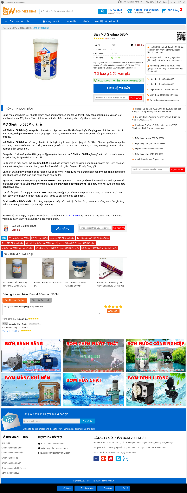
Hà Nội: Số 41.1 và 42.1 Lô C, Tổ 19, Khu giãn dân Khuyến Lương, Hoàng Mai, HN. (165, 49)
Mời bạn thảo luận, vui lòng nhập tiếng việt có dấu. (51, 309)
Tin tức (86, 21)
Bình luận (110, 39)
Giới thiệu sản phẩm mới (106, 21)
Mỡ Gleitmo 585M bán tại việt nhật (17, 248)
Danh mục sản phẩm (20, 21)
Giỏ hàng (173, 10)
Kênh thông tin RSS (10, 473)
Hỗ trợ (172, 2)
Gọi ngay (65, 488)
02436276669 (62, 448)
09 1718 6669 (73, 215)
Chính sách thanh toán (11, 448)
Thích (13, 331)
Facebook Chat (85, 488)
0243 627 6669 (171, 95)
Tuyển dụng (162, 2)
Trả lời (5, 331)
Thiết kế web (96, 481)
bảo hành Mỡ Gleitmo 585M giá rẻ (41, 243)
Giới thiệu (150, 2)
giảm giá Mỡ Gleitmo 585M (62, 238)
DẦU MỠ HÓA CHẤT (22, 28)
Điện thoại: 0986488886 (13, 2)
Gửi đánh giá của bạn (15, 300)
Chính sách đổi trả (9, 458)
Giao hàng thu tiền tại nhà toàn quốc (120, 81)
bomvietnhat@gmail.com (167, 100)
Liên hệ (182, 2)
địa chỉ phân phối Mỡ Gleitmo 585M (93, 238)
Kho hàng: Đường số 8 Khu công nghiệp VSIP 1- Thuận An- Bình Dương (165, 68)
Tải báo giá (137, 45)
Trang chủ (7, 28)
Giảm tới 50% (115, 11)
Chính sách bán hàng (130, 2)
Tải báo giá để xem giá (112, 73)
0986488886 (58, 443)
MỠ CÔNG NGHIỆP (41, 28)
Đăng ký (87, 421)
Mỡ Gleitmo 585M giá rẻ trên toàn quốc (99, 248)
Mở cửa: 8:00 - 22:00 (146, 11)
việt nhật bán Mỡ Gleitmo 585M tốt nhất (77, 243)
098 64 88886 (167, 79)
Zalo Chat (105, 488)
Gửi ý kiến (113, 311)
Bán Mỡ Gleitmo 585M (19, 238)
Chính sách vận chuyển (12, 453)
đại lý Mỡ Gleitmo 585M (12, 243)
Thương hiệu (71, 21)
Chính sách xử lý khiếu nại (13, 468)
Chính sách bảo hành (11, 463)
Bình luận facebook (40, 300)
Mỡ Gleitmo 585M (39, 238)
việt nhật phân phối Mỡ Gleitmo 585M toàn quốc (57, 248)
